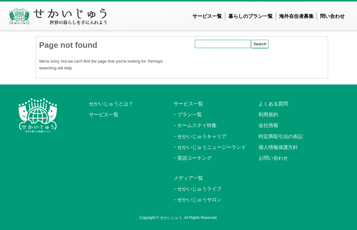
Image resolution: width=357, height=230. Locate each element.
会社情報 (268, 125)
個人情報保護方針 (278, 147)
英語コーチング (194, 158)
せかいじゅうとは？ (111, 103)
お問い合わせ (273, 158)
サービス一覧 (207, 16)
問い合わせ (332, 16)
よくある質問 (273, 103)
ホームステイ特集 (197, 125)
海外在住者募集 (296, 16)
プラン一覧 (189, 114)
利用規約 (268, 114)
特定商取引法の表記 (281, 136)
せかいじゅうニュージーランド (211, 147)
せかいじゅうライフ (199, 188)
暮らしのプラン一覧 (250, 16)
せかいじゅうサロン (199, 199)
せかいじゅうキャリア (202, 136)
